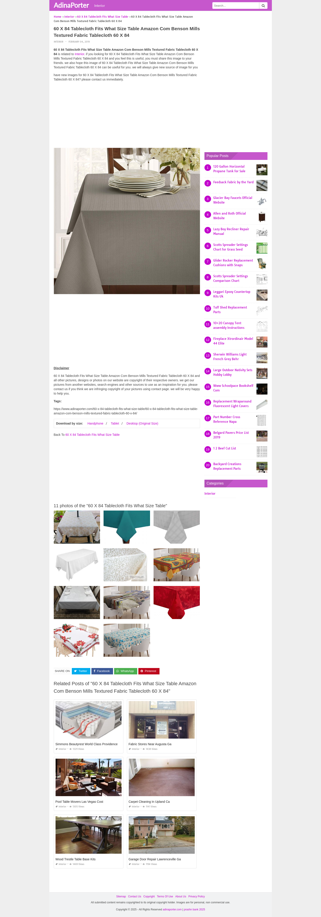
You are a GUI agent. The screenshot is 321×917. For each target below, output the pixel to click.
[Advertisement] (127, 116)
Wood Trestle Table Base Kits (76, 859)
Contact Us (134, 896)
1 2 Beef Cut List (224, 448)
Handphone (95, 423)
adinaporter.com (172, 909)
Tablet (115, 423)
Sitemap (121, 896)
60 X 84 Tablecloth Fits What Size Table (92, 434)
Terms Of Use (165, 896)
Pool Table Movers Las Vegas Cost (79, 801)
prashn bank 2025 (194, 909)
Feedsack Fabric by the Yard (233, 182)
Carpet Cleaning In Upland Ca (149, 801)
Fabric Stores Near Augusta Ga (150, 744)
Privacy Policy (196, 896)
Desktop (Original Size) (142, 423)
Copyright (149, 896)
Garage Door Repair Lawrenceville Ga (155, 859)
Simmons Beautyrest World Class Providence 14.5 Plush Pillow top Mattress (108, 744)
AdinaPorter (71, 5)
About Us (180, 896)
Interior (99, 5)
